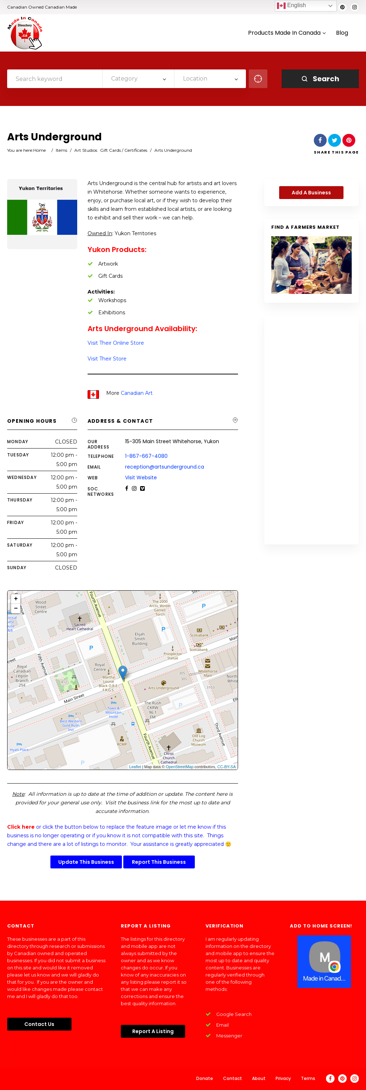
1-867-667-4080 (146, 456)
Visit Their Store (107, 358)
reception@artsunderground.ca (164, 466)
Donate (204, 1078)
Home (39, 150)
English (291, 5)
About (259, 1078)
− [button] (16, 608)
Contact (232, 1078)
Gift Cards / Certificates (123, 150)
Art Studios (85, 150)
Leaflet (135, 767)
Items (61, 150)
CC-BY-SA (226, 767)
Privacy (283, 1078)
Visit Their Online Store (116, 343)
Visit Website (141, 477)
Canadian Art (137, 393)
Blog (342, 33)
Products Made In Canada (286, 33)
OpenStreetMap (180, 767)
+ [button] (16, 599)
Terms (308, 1078)
